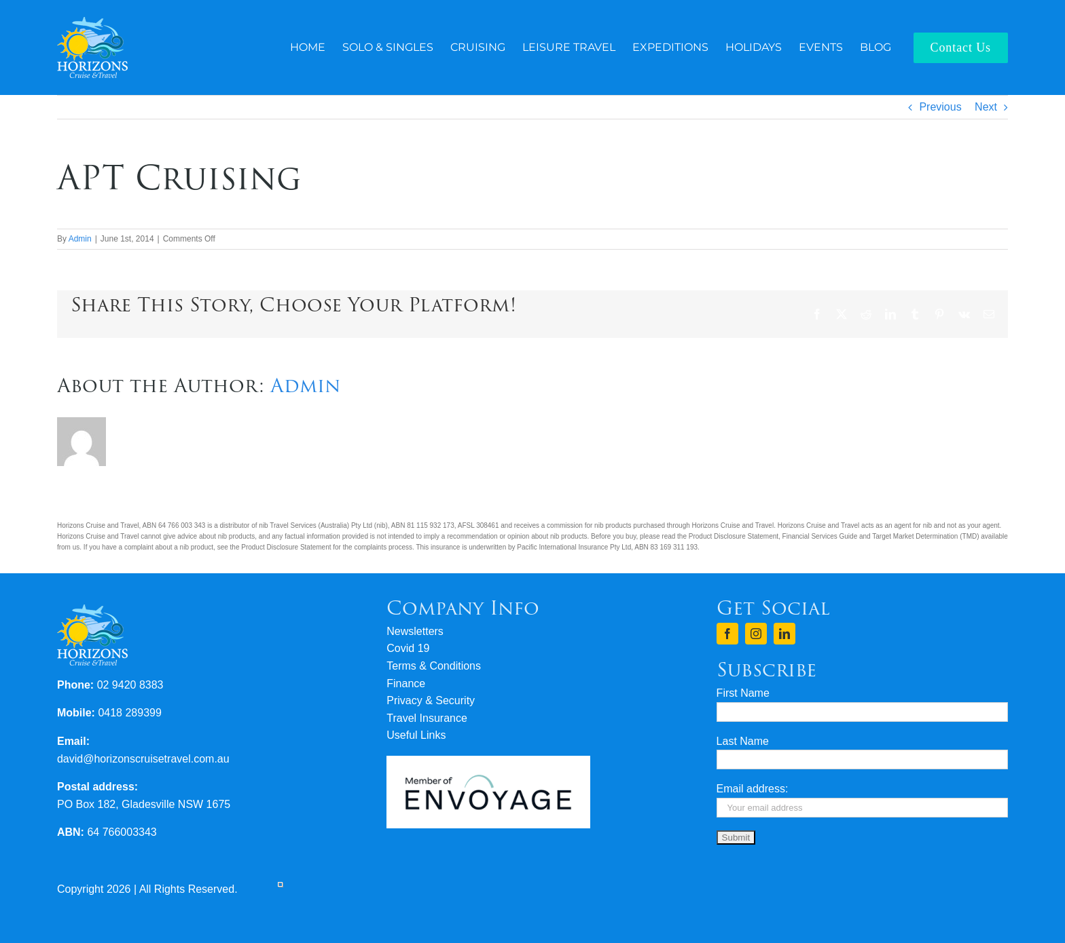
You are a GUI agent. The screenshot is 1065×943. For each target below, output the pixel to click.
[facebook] (727, 633)
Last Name (743, 741)
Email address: (753, 788)
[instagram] (756, 633)
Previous (940, 107)
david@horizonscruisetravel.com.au (143, 759)
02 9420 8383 (130, 685)
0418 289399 (129, 712)
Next (986, 107)
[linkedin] (784, 633)
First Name (743, 693)
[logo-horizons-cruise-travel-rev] (92, 22)
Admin (80, 239)
